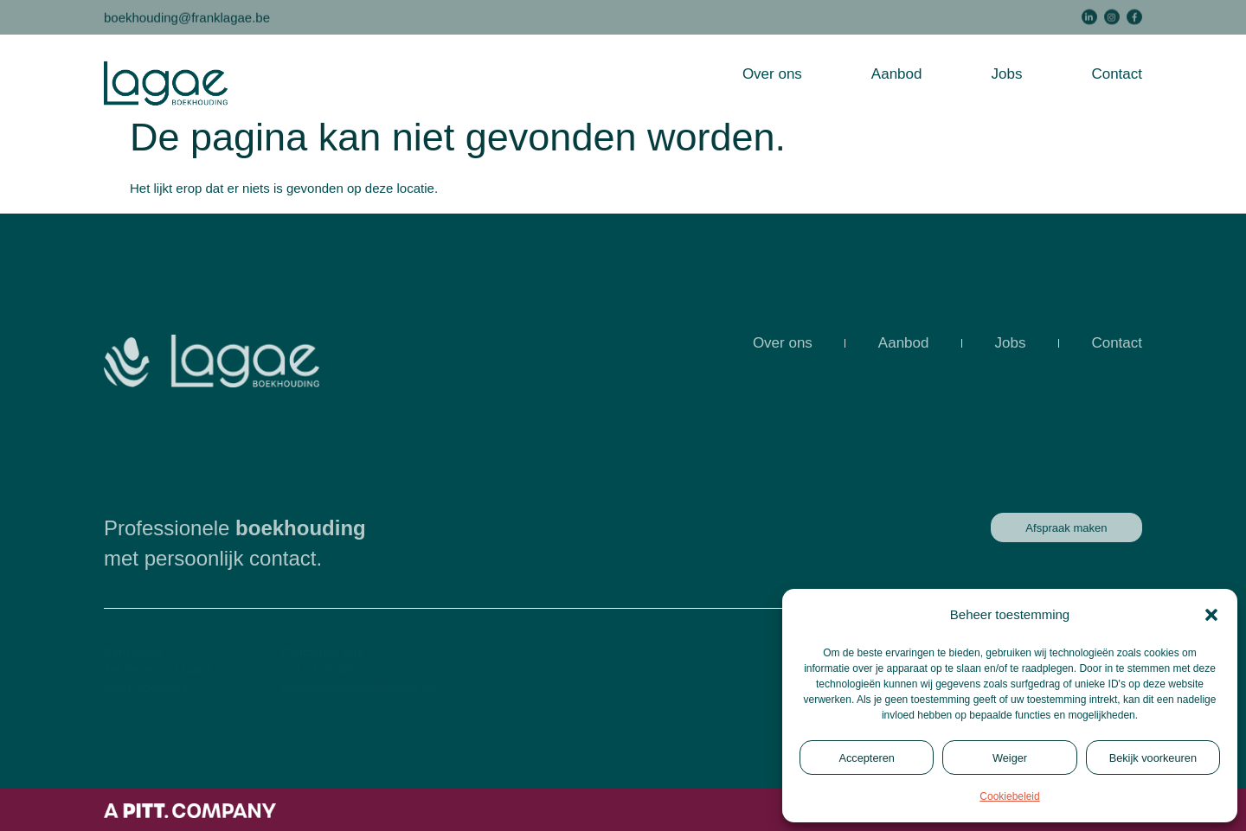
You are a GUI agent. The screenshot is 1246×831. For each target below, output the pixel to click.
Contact (1116, 74)
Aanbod (896, 74)
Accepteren (866, 757)
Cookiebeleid (1009, 796)
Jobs (1006, 74)
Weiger (1009, 757)
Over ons (772, 74)
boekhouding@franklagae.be (187, 16)
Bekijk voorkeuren (1153, 757)
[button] (1211, 614)
